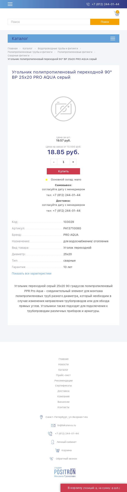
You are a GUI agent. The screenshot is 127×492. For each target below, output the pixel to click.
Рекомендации (63, 380)
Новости (63, 364)
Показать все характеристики (32, 273)
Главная (63, 359)
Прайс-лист (63, 375)
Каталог (20, 38)
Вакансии (63, 401)
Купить (63, 171)
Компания (63, 396)
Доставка (63, 391)
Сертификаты (63, 385)
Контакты (63, 407)
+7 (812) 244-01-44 (105, 4)
